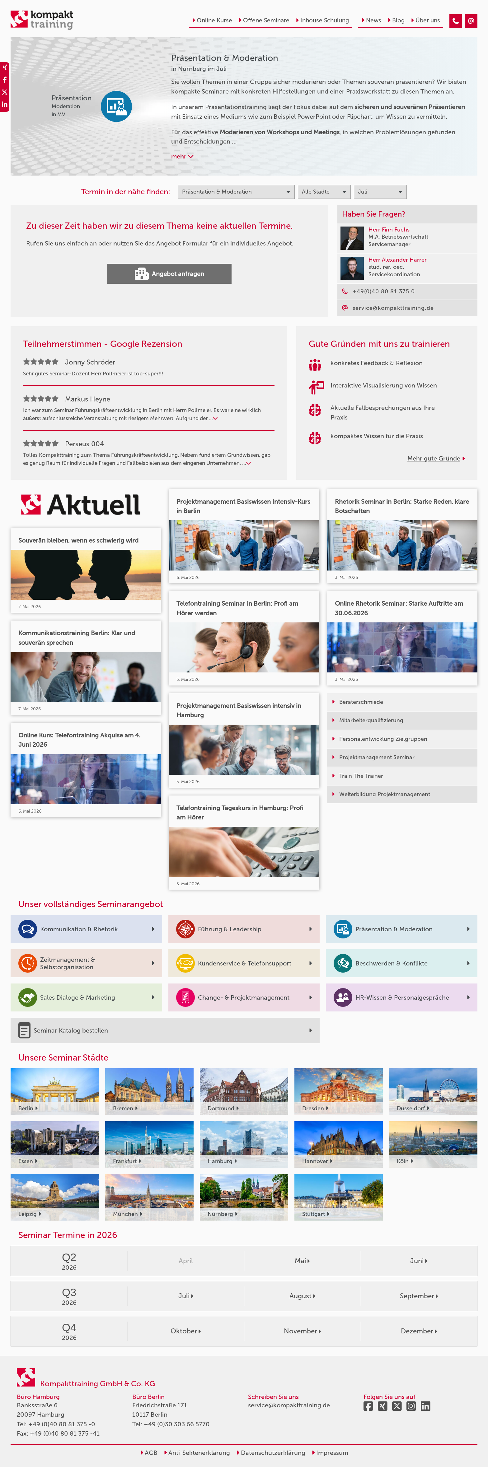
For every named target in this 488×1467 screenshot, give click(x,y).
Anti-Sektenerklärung (197, 1452)
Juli (185, 1296)
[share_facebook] (4, 81)
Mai (302, 1261)
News (371, 20)
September (419, 1296)
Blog (396, 20)
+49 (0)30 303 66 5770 (177, 1424)
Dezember (419, 1331)
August (302, 1296)
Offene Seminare (263, 20)
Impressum (330, 1452)
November (302, 1331)
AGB (148, 1452)
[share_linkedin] (4, 105)
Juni (418, 1261)
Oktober (186, 1331)
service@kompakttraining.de (289, 1405)
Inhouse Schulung (322, 20)
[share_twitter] (4, 93)
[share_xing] (4, 68)
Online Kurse (212, 20)
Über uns (425, 20)
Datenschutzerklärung (270, 1452)
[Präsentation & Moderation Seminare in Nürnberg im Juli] (455, 21)
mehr (182, 156)
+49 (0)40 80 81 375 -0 (61, 1424)
